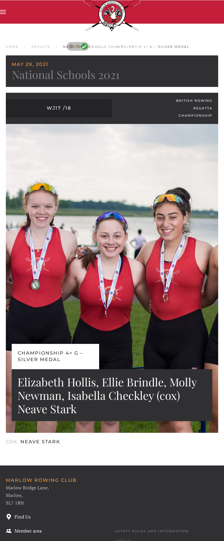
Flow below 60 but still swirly (111, 46)
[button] (3, 12)
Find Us (18, 517)
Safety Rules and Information (152, 531)
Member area (24, 531)
